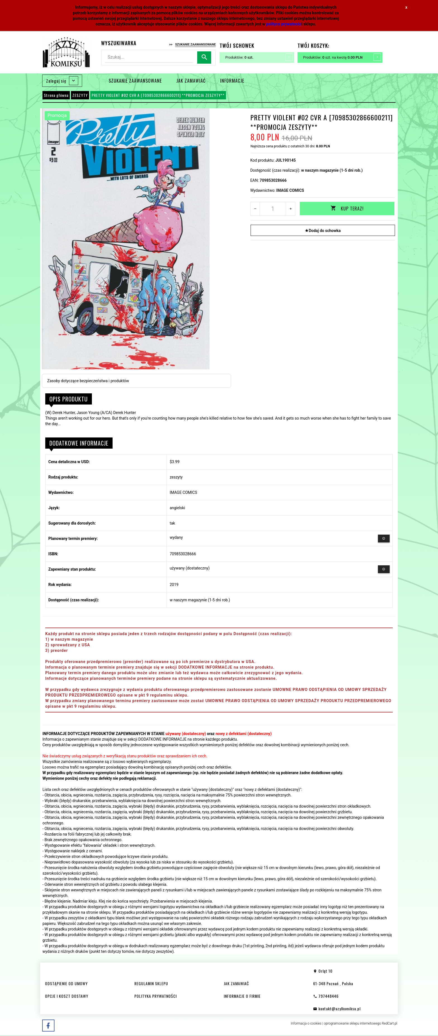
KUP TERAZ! (347, 208)
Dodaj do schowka (323, 230)
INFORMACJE (232, 80)
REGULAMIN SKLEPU (151, 983)
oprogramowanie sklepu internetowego (352, 1023)
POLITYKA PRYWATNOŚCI (155, 996)
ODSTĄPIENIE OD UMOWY (66, 983)
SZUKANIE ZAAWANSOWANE (135, 80)
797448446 (326, 996)
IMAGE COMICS (290, 190)
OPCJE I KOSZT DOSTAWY (66, 996)
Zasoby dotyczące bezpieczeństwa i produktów (88, 381)
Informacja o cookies (306, 1023)
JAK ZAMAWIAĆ (191, 80)
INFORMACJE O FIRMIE (242, 996)
